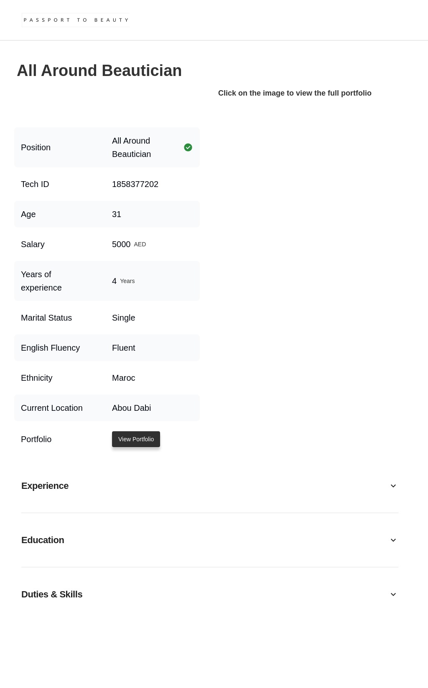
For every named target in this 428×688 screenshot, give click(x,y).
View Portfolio (136, 439)
